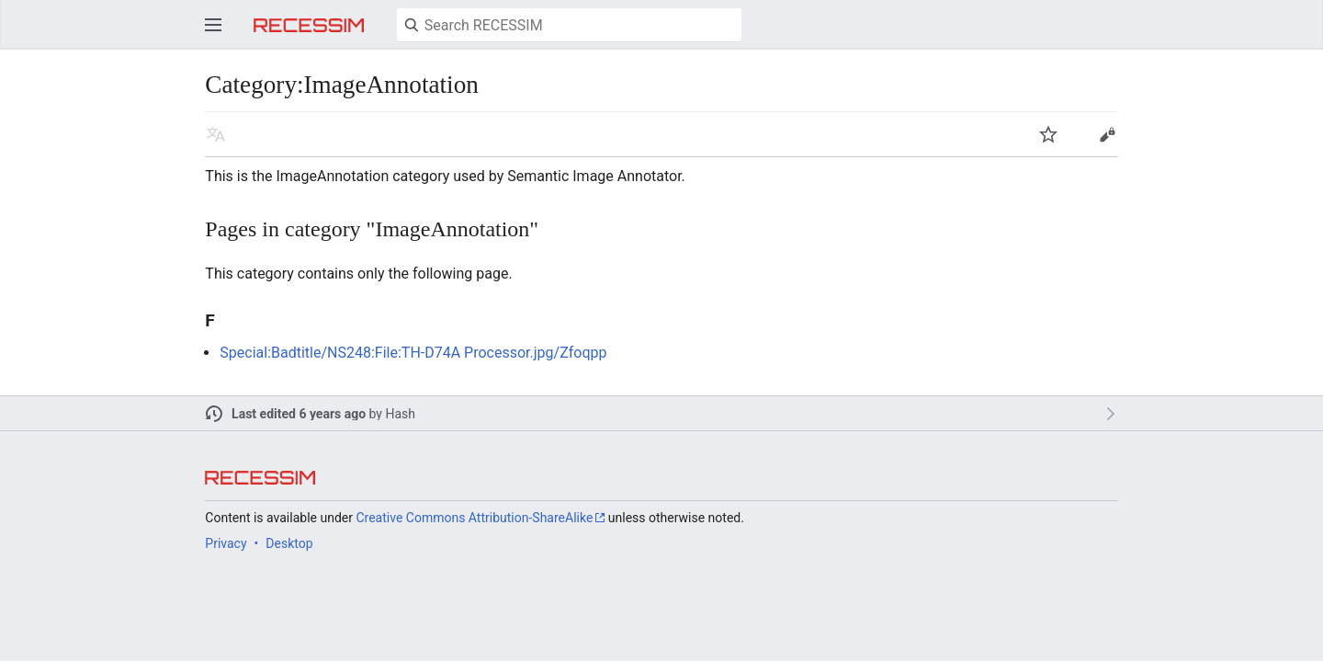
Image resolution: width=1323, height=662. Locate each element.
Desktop (289, 543)
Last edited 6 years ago (299, 413)
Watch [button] (1048, 134)
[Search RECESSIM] (569, 24)
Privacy (225, 543)
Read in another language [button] (216, 134)
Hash (400, 413)
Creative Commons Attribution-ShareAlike (474, 517)
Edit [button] (1107, 134)
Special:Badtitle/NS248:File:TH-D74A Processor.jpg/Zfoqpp (413, 352)
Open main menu (213, 24)
